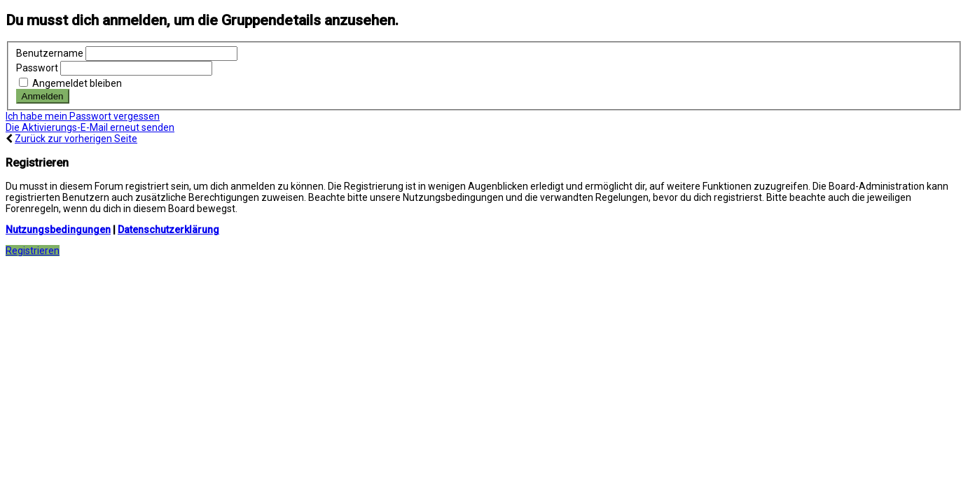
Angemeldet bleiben (70, 83)
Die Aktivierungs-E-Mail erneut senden (90, 127)
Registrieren (33, 250)
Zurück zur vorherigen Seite (76, 138)
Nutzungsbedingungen (58, 229)
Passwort (37, 68)
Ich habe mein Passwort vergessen (83, 116)
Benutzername (49, 53)
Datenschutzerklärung (168, 229)
